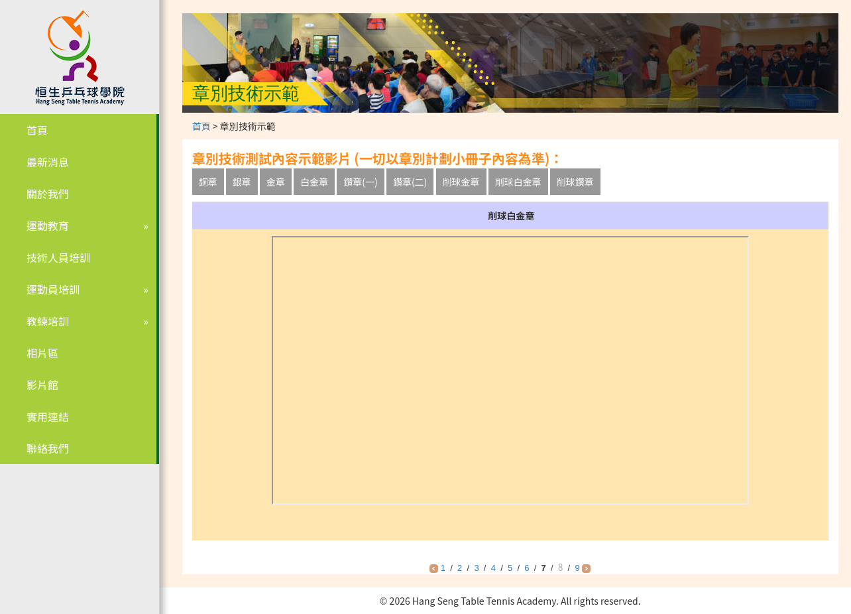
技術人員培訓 (58, 257)
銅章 (208, 181)
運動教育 (48, 225)
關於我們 (48, 194)
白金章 (314, 181)
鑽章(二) (410, 181)
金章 (275, 181)
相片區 (42, 353)
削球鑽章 (575, 181)
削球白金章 (518, 181)
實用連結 (48, 416)
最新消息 (48, 162)
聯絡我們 (48, 448)
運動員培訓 (53, 289)
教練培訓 (48, 321)
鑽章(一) (360, 181)
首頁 (37, 130)
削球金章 (461, 181)
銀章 (242, 181)
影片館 (42, 385)
